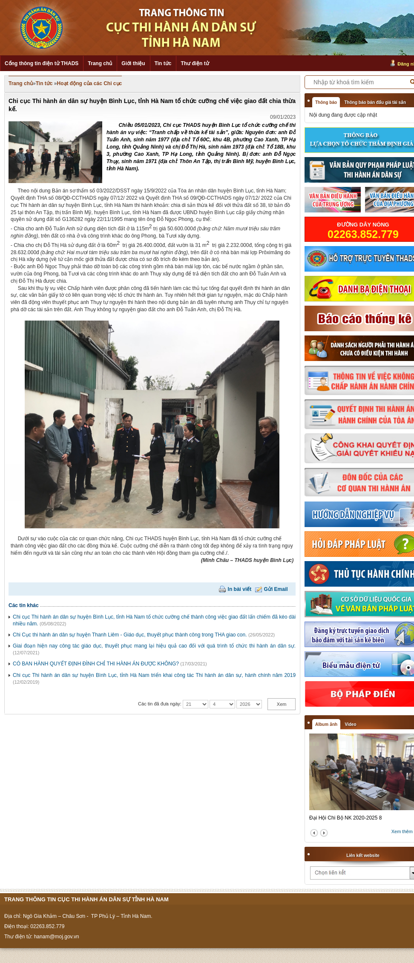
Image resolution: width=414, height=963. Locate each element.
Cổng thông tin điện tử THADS (41, 63)
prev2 (314, 833)
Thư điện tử (195, 63)
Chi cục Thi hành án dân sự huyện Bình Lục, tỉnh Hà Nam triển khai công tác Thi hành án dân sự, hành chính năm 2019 (154, 675)
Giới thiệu (133, 63)
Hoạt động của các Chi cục (89, 83)
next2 (324, 833)
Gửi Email (276, 589)
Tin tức (163, 63)
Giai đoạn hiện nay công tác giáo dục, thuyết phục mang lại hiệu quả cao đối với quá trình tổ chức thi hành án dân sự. (154, 646)
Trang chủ (100, 63)
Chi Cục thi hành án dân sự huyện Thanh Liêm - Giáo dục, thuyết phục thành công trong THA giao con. (130, 635)
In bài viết (240, 589)
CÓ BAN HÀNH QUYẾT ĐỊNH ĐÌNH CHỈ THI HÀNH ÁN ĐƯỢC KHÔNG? (96, 664)
